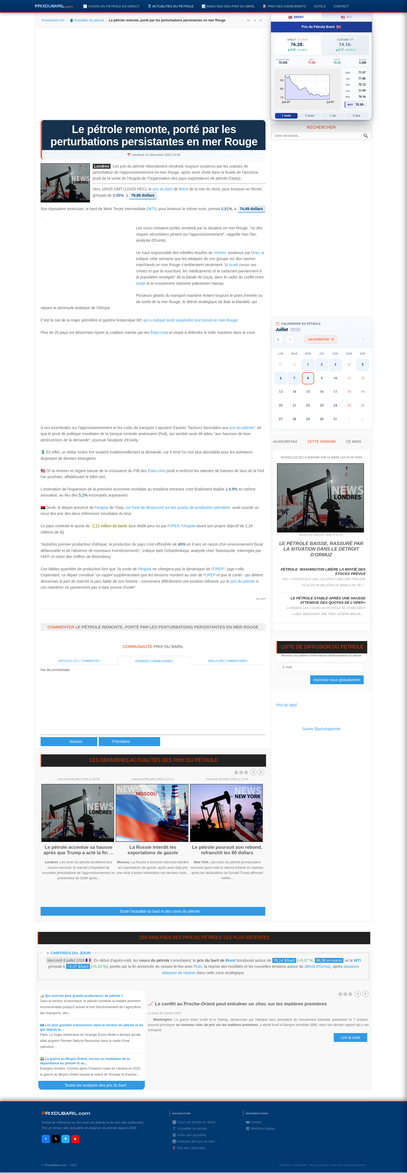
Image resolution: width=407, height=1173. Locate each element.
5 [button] (363, 364)
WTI (151, 209)
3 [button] (335, 364)
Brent (183, 189)
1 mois (286, 115)
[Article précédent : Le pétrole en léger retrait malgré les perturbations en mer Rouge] (69, 741)
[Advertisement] (153, 75)
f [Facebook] (45, 1139)
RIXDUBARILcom (66, 1113)
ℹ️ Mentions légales (260, 1128)
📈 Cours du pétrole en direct (111, 6)
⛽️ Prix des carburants (284, 6)
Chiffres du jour (70, 953)
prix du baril (162, 189)
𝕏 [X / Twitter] (56, 1138)
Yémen (220, 252)
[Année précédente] (279, 339)
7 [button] (294, 378)
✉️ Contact (254, 1122)
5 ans (356, 115)
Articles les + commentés (79, 661)
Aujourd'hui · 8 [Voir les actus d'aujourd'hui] (320, 339)
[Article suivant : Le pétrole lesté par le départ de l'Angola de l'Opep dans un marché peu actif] (129, 741)
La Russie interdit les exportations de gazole (153, 850)
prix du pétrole (241, 427)
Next (261, 772)
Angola (102, 507)
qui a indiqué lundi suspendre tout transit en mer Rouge (190, 320)
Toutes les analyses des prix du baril (98, 1085)
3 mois (309, 115)
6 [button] (281, 378)
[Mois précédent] (290, 339)
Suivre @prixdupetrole (321, 729)
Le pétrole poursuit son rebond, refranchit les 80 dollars (227, 850)
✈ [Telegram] (65, 1139)
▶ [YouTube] (75, 1138)
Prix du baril (286, 705)
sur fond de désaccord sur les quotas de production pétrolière (178, 507)
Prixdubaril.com (53, 20)
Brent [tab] (296, 17)
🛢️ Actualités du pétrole (171, 6)
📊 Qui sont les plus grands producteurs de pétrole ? (82, 996)
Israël (233, 265)
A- (261, 20)
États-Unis (159, 332)
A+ (249, 20)
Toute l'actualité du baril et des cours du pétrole (160, 911)
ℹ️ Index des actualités (189, 1135)
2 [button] (322, 364)
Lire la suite (350, 1037)
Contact (341, 6)
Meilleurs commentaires (227, 661)
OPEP (174, 526)
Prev (253, 772)
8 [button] (308, 378)
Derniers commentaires (154, 661)
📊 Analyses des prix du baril (228, 6)
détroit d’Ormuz (317, 966)
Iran (256, 252)
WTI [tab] (346, 17)
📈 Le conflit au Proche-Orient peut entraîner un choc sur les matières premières (237, 1003)
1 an (333, 115)
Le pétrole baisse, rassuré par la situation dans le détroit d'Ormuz (321, 549)
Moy (350, 104)
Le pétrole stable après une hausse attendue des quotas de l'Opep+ (328, 600)
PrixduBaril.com (56, 1165)
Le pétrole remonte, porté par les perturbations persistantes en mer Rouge (154, 135)
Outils (320, 6)
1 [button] (308, 364)
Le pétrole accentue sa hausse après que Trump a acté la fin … (78, 850)
